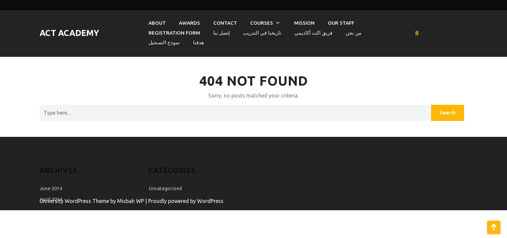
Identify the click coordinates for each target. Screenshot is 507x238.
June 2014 (51, 192)
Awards (189, 21)
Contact (225, 21)
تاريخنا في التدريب (262, 31)
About (157, 21)
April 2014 (51, 203)
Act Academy (69, 31)
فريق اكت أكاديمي (313, 31)
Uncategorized (165, 192)
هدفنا (198, 41)
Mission (304, 21)
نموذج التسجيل (164, 41)
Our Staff (341, 21)
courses (261, 21)
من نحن (353, 31)
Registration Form (174, 31)
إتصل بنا (221, 31)
